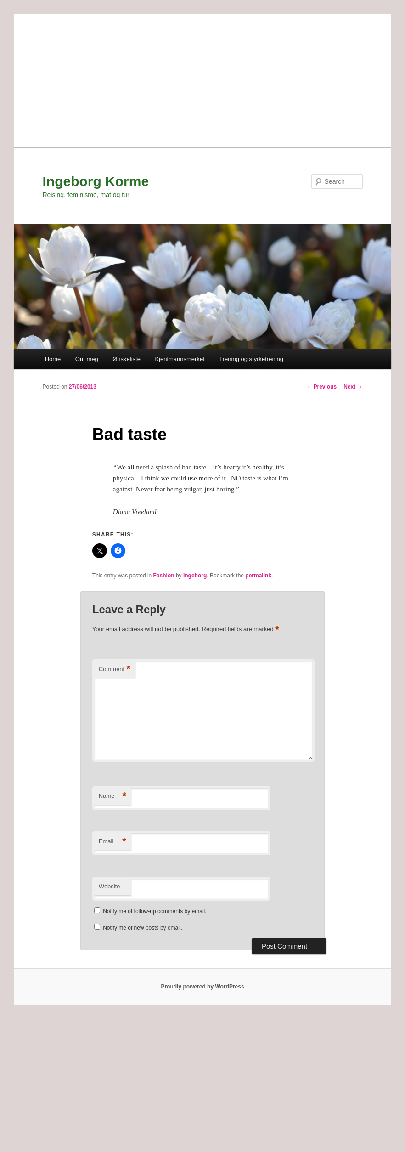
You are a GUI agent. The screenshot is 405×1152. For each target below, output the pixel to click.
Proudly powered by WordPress (202, 986)
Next (352, 387)
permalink (258, 575)
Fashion (163, 575)
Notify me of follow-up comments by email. (154, 911)
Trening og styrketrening (251, 359)
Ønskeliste (126, 359)
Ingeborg (195, 575)
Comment (114, 669)
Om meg (86, 359)
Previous (321, 387)
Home (53, 359)
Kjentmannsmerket (179, 359)
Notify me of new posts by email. (142, 928)
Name (112, 796)
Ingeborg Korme (95, 181)
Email (112, 841)
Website (109, 886)
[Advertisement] (202, 78)
